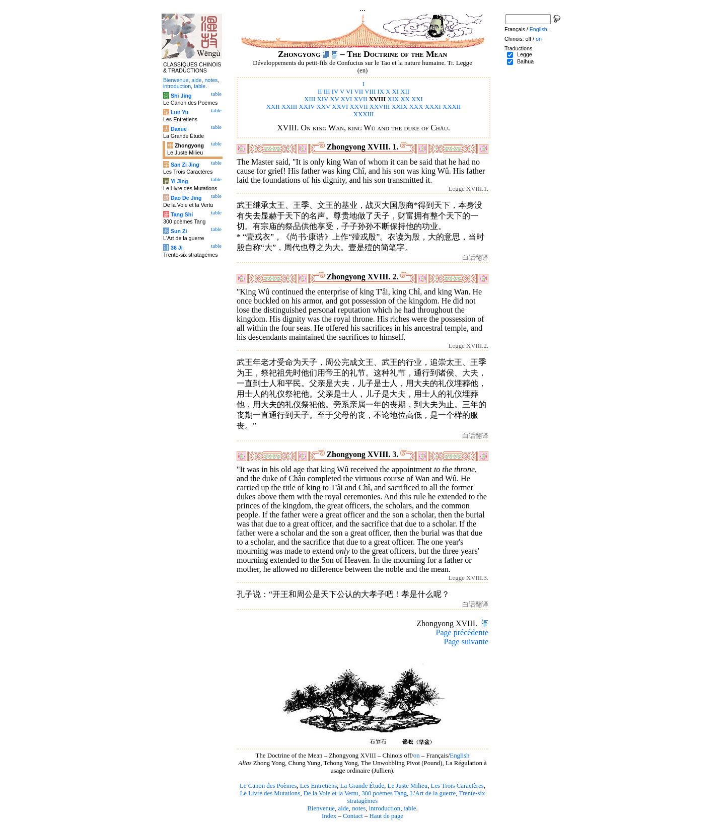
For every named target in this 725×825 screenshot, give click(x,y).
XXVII (358, 106)
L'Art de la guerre (433, 793)
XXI (417, 99)
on (416, 755)
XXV (324, 106)
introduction (385, 808)
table (410, 808)
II (320, 91)
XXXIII (363, 114)
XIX (393, 99)
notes (359, 808)
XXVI (340, 106)
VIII (370, 91)
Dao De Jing (186, 198)
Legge (524, 54)
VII (358, 91)
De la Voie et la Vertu (331, 793)
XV (334, 99)
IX (380, 91)
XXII (273, 106)
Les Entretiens (318, 785)
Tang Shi (182, 214)
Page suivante (466, 641)
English (459, 755)
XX (404, 99)
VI (349, 91)
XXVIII (380, 106)
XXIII (289, 106)
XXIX (400, 106)
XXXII (452, 106)
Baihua (525, 61)
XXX (416, 106)
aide (343, 808)
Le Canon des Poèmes (268, 785)
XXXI (433, 106)
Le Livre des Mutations (270, 793)
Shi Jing (181, 96)
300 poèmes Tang (384, 793)
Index (329, 815)
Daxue (179, 129)
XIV (322, 99)
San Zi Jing (185, 165)
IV (335, 91)
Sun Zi (179, 231)
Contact (353, 815)
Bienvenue (321, 808)
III (327, 91)
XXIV (307, 106)
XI (395, 91)
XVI (346, 99)
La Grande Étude (362, 785)
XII (404, 91)
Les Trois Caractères (457, 785)
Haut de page (387, 815)
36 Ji (177, 248)
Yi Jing (179, 181)
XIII (309, 99)
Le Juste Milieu (408, 785)
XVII (361, 99)
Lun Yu (179, 112)
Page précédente (462, 632)
